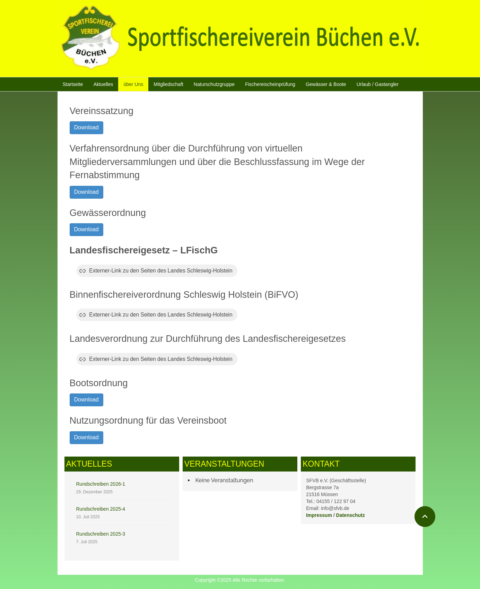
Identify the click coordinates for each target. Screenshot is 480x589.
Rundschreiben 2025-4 (100, 509)
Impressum (319, 515)
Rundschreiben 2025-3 (100, 534)
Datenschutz (350, 515)
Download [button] (86, 127)
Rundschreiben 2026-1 (100, 484)
